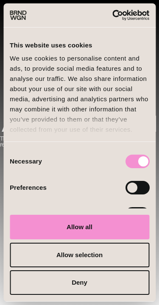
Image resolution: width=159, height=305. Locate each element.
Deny (79, 282)
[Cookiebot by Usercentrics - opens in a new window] (113, 15)
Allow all (79, 226)
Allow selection (79, 254)
